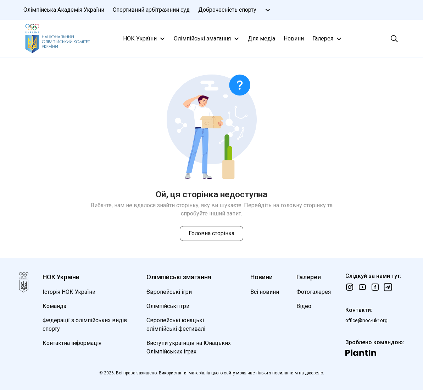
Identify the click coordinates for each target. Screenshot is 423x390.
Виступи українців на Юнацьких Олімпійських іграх (188, 347)
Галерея (327, 38)
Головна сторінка (211, 233)
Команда (54, 306)
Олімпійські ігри (167, 306)
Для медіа (261, 38)
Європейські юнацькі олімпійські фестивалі (175, 324)
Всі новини (264, 292)
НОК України (145, 38)
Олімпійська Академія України (63, 9)
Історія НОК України (69, 292)
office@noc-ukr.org (366, 320)
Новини (294, 38)
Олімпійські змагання (207, 38)
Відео (303, 306)
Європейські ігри (169, 292)
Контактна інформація (72, 343)
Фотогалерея (313, 292)
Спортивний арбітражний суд (151, 9)
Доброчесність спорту (227, 9)
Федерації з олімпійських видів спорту (85, 324)
